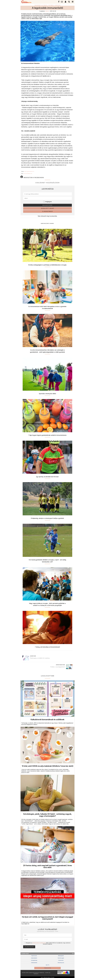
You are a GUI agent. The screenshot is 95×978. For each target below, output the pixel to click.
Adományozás (61, 962)
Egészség (57, 5)
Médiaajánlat (61, 955)
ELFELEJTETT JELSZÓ (47, 208)
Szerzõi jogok (61, 958)
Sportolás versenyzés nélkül (47, 393)
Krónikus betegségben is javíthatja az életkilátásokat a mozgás (47, 265)
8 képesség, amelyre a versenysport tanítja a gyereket (47, 518)
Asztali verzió (25, 953)
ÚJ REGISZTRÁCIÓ (47, 211)
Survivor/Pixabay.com (27, 173)
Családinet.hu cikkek (41, 5)
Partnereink (60, 960)
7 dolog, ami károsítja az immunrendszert (47, 647)
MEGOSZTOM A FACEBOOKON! (32, 177)
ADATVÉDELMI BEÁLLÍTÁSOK (47, 977)
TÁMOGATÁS (47, 968)
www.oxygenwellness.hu (29, 171)
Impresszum (34, 955)
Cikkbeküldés (34, 962)
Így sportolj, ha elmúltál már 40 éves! (47, 476)
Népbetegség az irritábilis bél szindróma (40, 658)
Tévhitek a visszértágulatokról (57, 667)
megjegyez (48, 201)
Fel (73, 953)
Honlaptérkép (34, 960)
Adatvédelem (34, 958)
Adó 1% (47, 965)
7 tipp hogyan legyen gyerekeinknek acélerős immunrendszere (47, 435)
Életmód (51, 5)
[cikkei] (47, 11)
